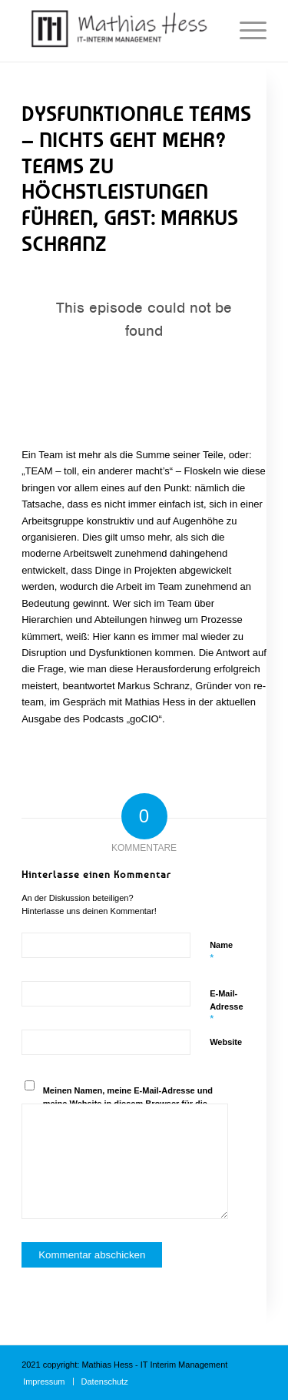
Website (226, 1042)
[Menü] (245, 31)
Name (221, 951)
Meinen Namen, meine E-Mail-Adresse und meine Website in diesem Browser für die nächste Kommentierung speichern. (128, 1103)
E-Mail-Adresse (226, 1006)
